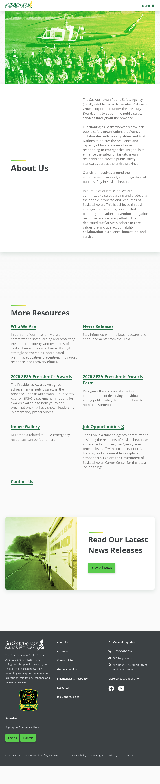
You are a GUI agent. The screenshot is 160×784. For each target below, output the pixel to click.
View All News (102, 568)
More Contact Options (122, 678)
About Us (62, 642)
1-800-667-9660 (120, 651)
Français (28, 738)
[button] (148, 5)
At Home (62, 651)
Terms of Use (130, 755)
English (12, 738)
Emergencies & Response (72, 678)
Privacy (113, 755)
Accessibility (78, 755)
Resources (63, 687)
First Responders (67, 669)
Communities (65, 660)
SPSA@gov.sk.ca (120, 658)
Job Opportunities (68, 697)
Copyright (97, 755)
